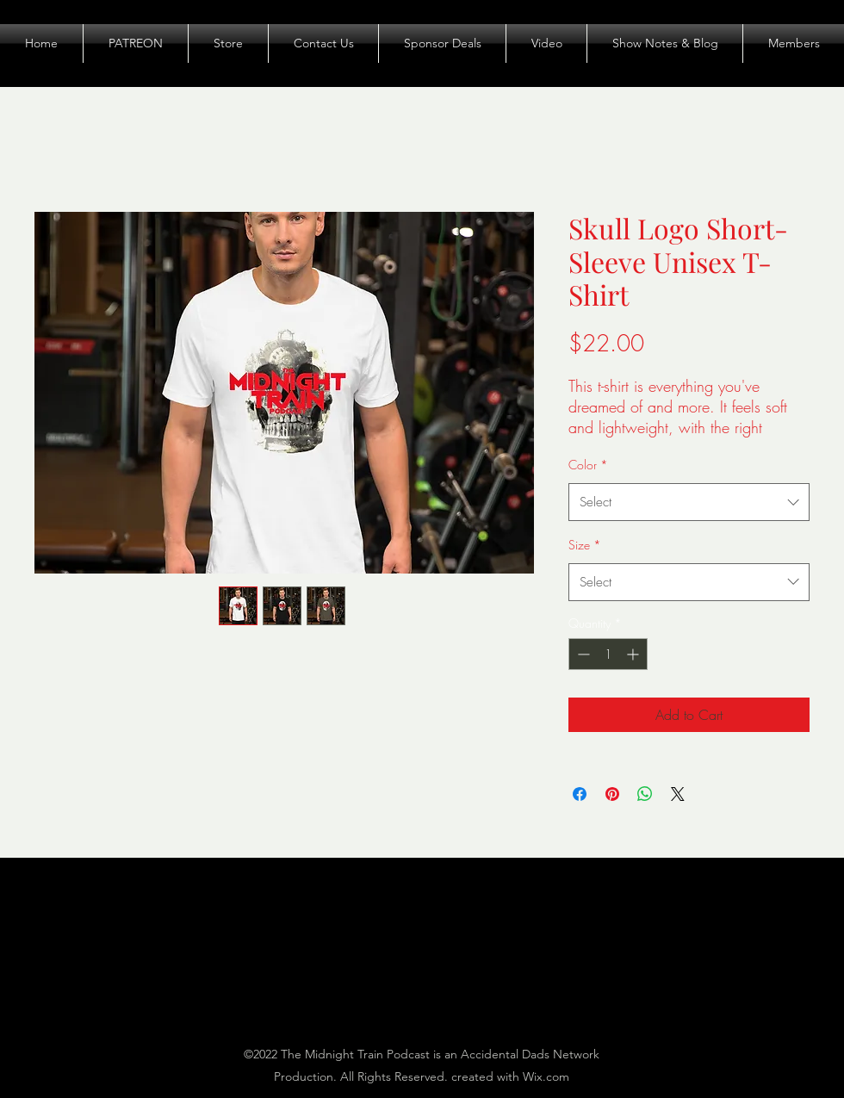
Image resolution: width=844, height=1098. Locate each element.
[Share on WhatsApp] (645, 794)
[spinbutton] (608, 654)
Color (588, 464)
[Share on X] (677, 794)
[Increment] (634, 654)
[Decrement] (582, 654)
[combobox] (689, 502)
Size (584, 545)
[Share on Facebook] (579, 794)
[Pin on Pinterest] (612, 794)
